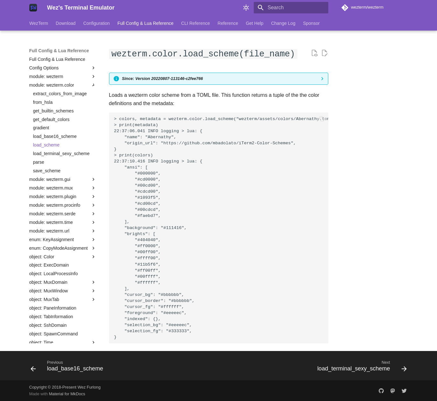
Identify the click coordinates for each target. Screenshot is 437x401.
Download (65, 23)
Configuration (96, 23)
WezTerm (38, 23)
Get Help (254, 23)
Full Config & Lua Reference (145, 23)
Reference (227, 23)
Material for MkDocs (67, 393)
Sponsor (311, 23)
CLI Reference (195, 23)
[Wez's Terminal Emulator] (33, 7)
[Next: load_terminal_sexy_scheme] (360, 367)
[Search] (291, 7)
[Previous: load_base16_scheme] (68, 367)
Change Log (283, 23)
